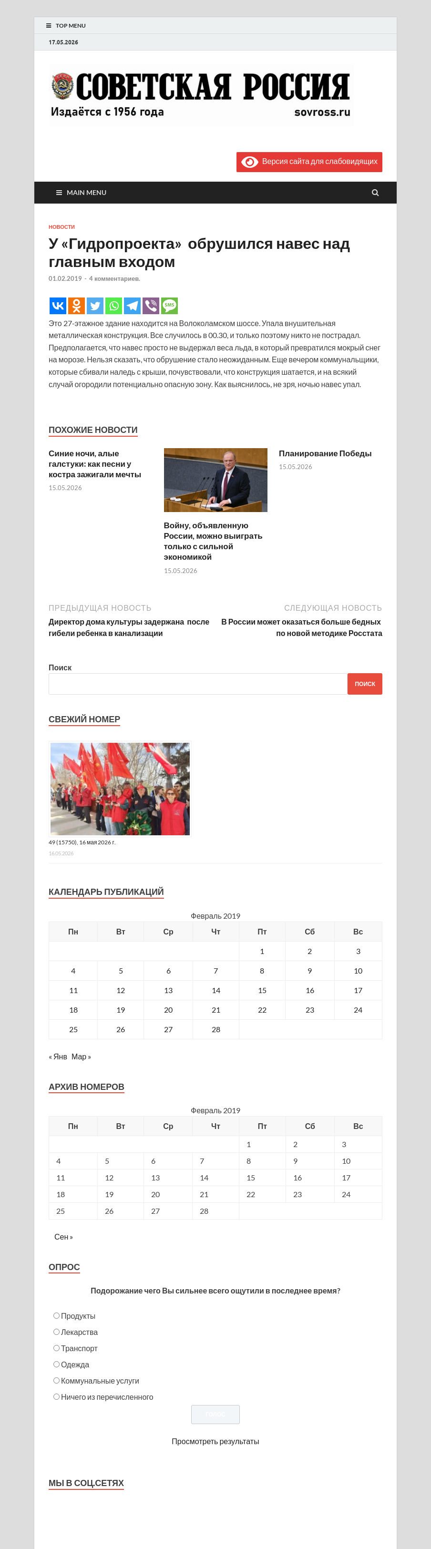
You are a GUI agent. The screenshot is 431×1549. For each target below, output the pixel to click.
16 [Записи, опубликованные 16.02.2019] (310, 990)
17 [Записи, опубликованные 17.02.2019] (358, 990)
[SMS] (169, 305)
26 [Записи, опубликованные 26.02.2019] (120, 1029)
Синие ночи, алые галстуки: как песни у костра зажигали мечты (95, 463)
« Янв (58, 1056)
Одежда (75, 1364)
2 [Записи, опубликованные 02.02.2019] (310, 950)
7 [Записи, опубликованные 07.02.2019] (216, 970)
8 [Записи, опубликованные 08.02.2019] (262, 970)
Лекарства (79, 1331)
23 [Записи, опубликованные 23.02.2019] (310, 1009)
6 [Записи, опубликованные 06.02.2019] (168, 970)
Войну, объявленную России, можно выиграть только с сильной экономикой (213, 541)
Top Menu (71, 25)
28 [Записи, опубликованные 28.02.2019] (216, 1029)
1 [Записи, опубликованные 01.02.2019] (262, 950)
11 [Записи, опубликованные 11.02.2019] (73, 990)
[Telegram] (132, 305)
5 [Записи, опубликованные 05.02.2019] (121, 970)
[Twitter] (95, 305)
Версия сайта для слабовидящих (309, 160)
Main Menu (86, 192)
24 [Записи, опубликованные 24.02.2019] (358, 1009)
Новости (62, 227)
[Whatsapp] (113, 305)
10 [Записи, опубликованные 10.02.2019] (358, 970)
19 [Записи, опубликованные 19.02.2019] (120, 1009)
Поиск (60, 667)
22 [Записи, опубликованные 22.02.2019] (262, 1009)
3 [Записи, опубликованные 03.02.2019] (358, 950)
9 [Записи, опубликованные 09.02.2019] (310, 970)
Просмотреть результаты (215, 1441)
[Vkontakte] (58, 305)
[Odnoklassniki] (76, 305)
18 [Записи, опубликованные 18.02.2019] (73, 1009)
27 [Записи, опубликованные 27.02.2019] (168, 1029)
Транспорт (79, 1348)
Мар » (81, 1056)
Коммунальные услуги (100, 1380)
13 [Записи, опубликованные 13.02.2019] (168, 990)
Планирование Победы (325, 453)
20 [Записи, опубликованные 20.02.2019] (168, 1009)
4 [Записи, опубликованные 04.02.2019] (73, 970)
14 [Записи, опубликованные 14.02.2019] (216, 990)
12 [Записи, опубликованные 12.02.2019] (120, 990)
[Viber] (151, 305)
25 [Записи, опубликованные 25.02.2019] (73, 1029)
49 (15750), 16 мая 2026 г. (82, 842)
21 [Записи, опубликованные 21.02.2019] (216, 1009)
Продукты (78, 1315)
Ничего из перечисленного (107, 1396)
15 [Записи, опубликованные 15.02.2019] (262, 990)
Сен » (63, 1236)
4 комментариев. (114, 278)
